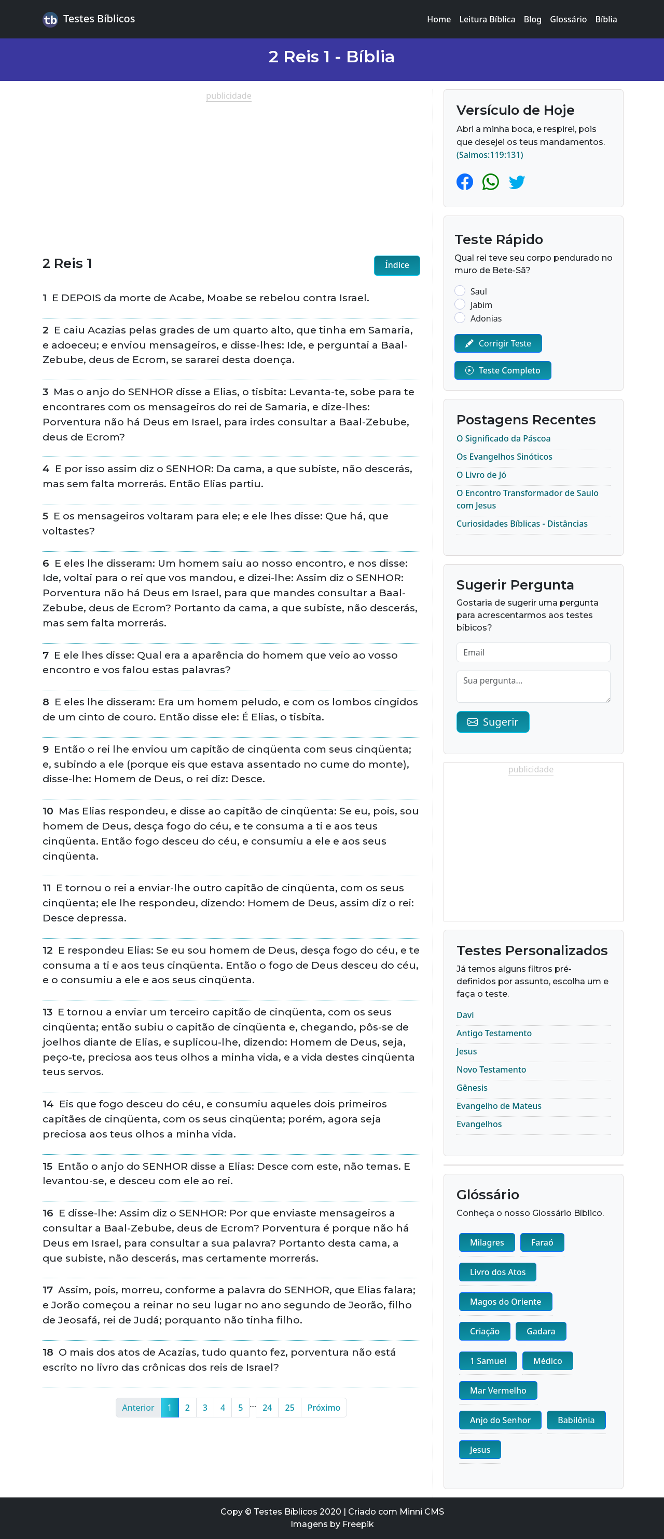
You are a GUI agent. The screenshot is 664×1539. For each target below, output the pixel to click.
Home (439, 19)
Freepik (358, 1524)
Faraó (542, 1242)
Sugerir (493, 722)
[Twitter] (517, 181)
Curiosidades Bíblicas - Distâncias (522, 523)
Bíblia (607, 19)
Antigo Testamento (494, 1033)
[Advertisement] (231, 174)
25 (289, 1407)
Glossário (568, 19)
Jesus (467, 1051)
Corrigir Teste (498, 343)
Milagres (487, 1242)
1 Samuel (488, 1361)
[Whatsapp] (492, 181)
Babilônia (576, 1420)
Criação (485, 1331)
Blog (533, 19)
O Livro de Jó (481, 474)
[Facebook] (467, 181)
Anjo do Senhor (500, 1420)
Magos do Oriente (506, 1301)
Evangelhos (479, 1124)
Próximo (324, 1407)
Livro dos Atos (497, 1272)
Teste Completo (503, 370)
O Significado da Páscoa (504, 438)
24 (267, 1407)
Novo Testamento (492, 1069)
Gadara (541, 1331)
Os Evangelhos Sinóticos (504, 456)
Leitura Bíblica (487, 19)
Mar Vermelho (498, 1390)
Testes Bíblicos (89, 19)
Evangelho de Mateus (499, 1106)
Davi (465, 1015)
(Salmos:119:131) (490, 154)
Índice (397, 265)
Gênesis (472, 1087)
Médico (547, 1361)
